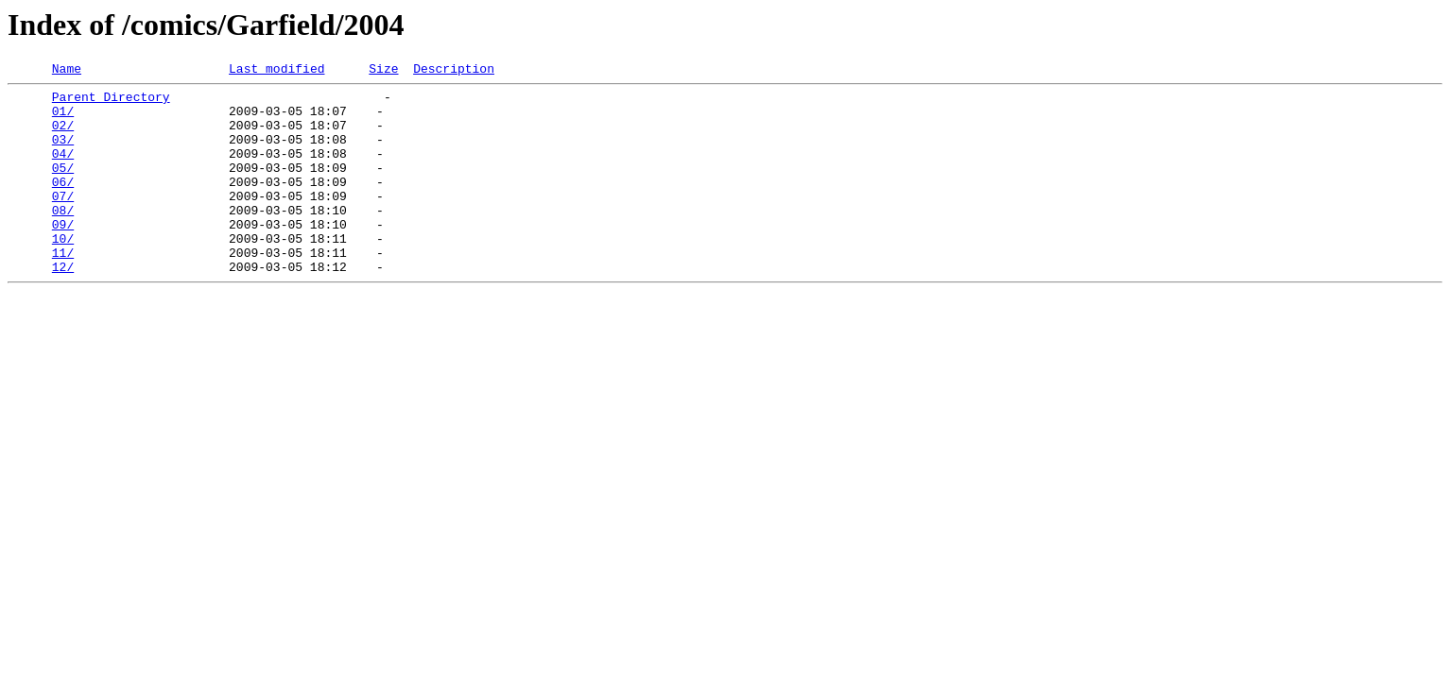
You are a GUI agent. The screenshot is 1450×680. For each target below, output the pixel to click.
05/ (63, 187)
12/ (63, 306)
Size (383, 70)
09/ (63, 255)
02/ (63, 136)
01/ (63, 119)
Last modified (276, 70)
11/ (63, 289)
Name (66, 70)
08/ (63, 238)
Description (453, 70)
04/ (63, 170)
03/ (63, 153)
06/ (63, 204)
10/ (63, 272)
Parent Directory (111, 102)
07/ (63, 221)
